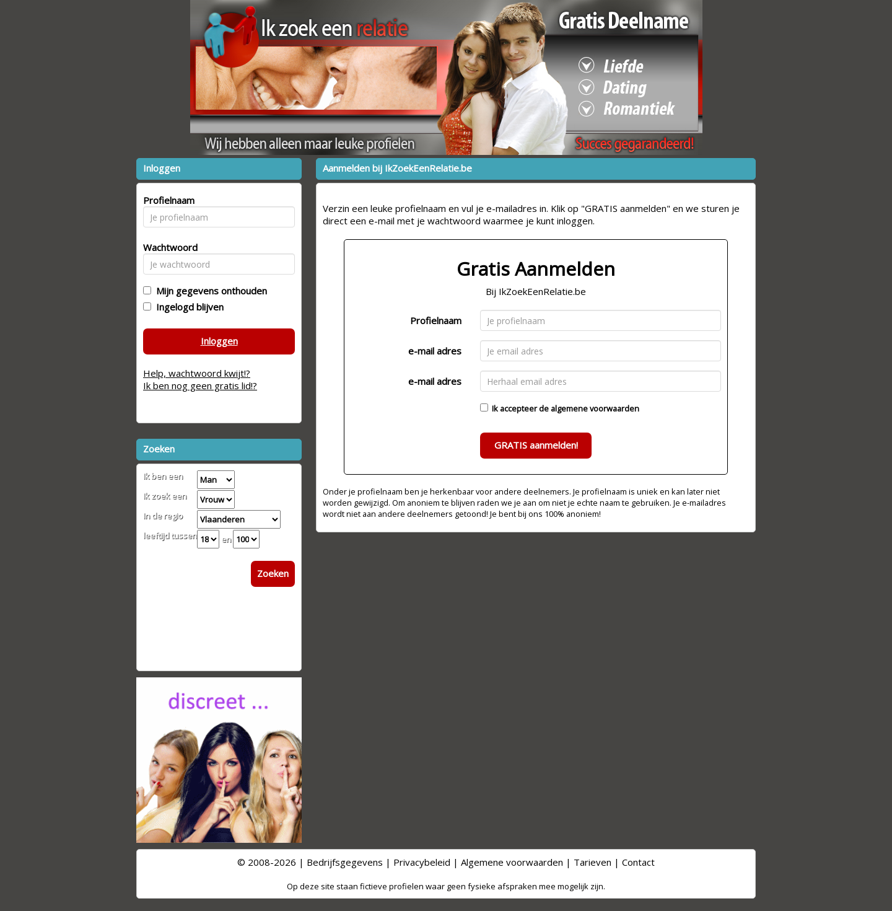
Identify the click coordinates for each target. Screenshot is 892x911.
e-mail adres (434, 351)
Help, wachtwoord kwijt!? (196, 373)
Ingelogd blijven (187, 307)
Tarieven (592, 862)
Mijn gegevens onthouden (209, 290)
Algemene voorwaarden (512, 862)
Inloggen (219, 341)
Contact (638, 862)
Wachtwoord (167, 247)
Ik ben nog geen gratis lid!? (200, 385)
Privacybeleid (421, 862)
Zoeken (273, 573)
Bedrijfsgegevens (345, 862)
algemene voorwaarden (595, 408)
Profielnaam (435, 320)
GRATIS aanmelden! (536, 445)
